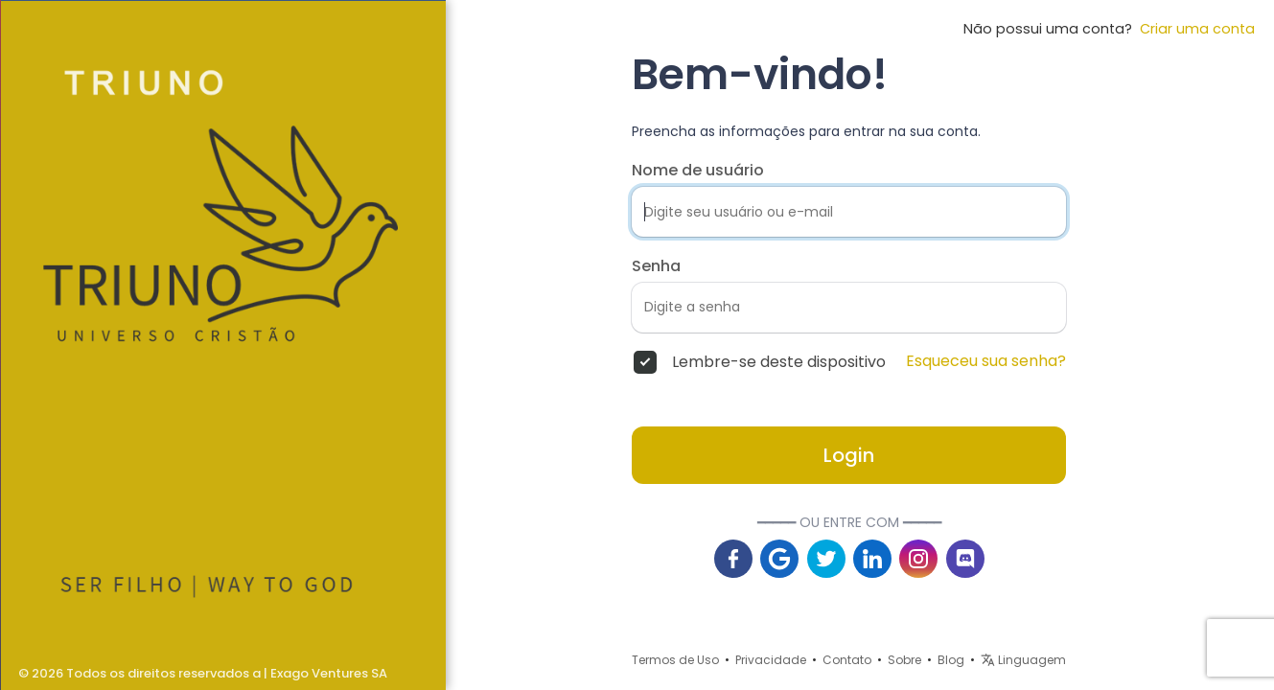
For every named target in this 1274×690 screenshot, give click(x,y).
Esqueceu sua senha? (986, 361)
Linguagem (1023, 660)
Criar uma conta (1193, 28)
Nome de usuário (698, 170)
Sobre (904, 660)
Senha (656, 266)
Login (848, 455)
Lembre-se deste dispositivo (779, 362)
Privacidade (770, 660)
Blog (951, 660)
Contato (846, 660)
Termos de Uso (675, 660)
